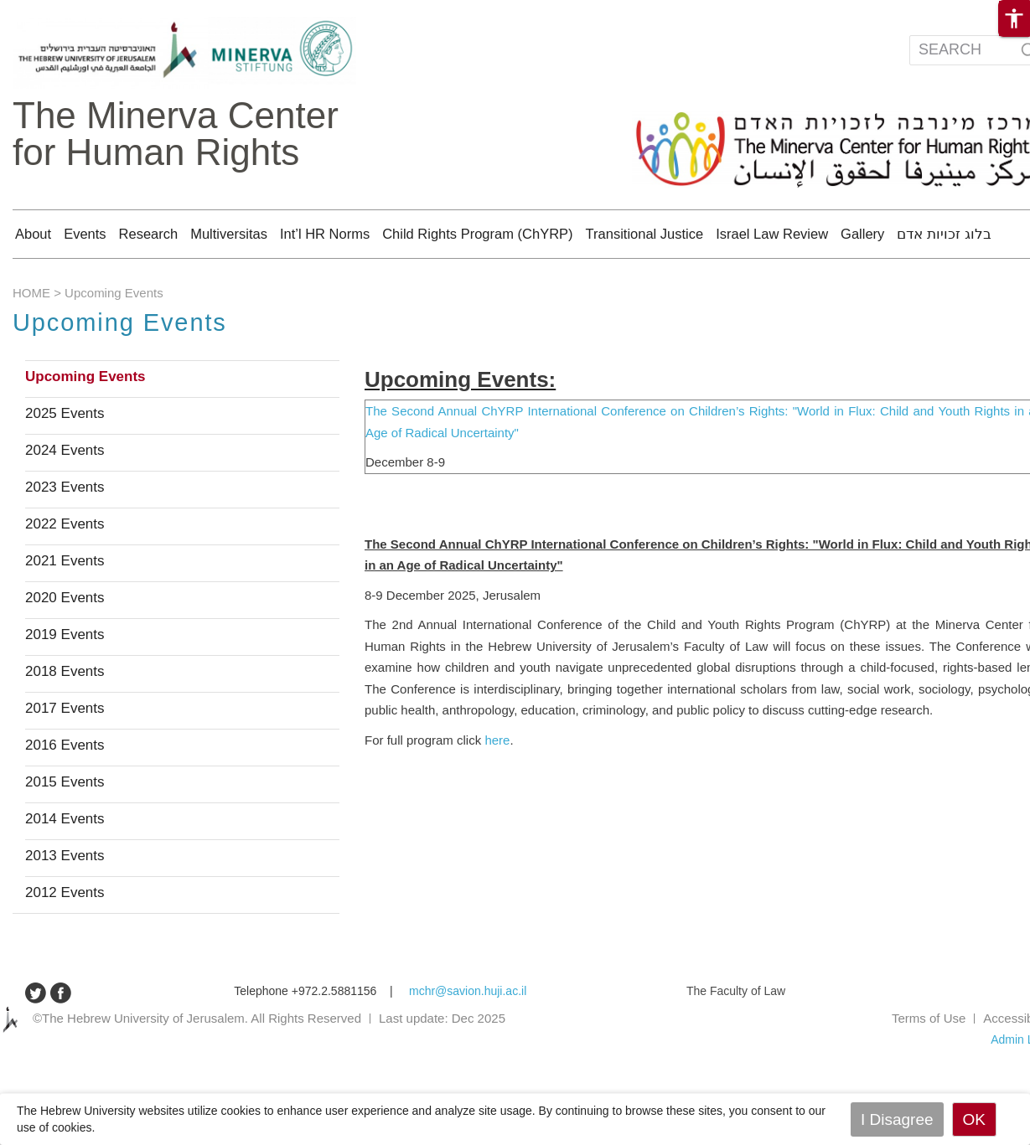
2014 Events (65, 864)
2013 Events (65, 901)
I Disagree (897, 1119)
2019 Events (65, 680)
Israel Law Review (772, 233)
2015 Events (65, 827)
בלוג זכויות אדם (944, 233)
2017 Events (65, 753)
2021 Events (65, 606)
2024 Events (65, 495)
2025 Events (65, 459)
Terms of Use (928, 1063)
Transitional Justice (645, 233)
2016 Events (65, 790)
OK (974, 1119)
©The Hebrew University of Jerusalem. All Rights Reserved (197, 1063)
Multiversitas (228, 233)
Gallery (862, 233)
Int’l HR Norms (325, 233)
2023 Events (65, 532)
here (497, 785)
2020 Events (65, 643)
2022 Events (65, 569)
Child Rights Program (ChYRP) (477, 233)
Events (85, 233)
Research (149, 233)
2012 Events (65, 938)
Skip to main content (53, 8)
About (33, 233)
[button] (1014, 18)
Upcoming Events (85, 422)
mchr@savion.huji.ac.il (467, 1036)
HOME (31, 338)
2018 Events (65, 717)
